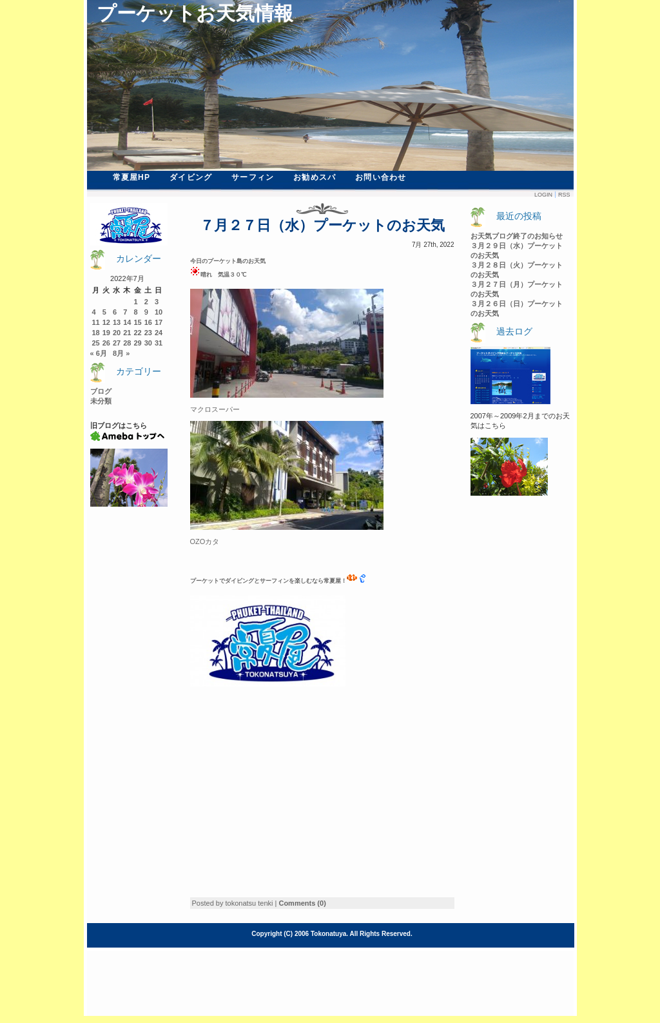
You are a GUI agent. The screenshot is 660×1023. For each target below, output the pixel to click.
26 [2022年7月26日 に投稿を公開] (106, 343)
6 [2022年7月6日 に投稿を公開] (115, 312)
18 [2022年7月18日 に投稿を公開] (96, 332)
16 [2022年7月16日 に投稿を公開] (148, 322)
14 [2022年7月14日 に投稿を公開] (127, 322)
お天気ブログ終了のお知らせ (517, 236)
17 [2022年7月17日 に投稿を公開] (158, 322)
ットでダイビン (228, 581)
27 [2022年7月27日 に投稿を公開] (117, 343)
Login (543, 194)
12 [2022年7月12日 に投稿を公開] (106, 322)
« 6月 (98, 353)
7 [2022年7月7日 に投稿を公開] (125, 312)
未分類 (101, 401)
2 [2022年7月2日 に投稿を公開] (146, 302)
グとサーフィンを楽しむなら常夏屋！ (302, 581)
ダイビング (191, 177)
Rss (564, 194)
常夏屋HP (132, 177)
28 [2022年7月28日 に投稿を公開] (127, 343)
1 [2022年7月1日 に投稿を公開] (136, 302)
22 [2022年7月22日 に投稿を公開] (138, 332)
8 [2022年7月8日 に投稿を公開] (136, 312)
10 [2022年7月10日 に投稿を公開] (158, 312)
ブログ (101, 391)
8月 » (121, 353)
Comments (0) (301, 903)
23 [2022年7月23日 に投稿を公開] (148, 332)
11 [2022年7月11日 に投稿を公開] (96, 322)
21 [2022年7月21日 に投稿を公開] (127, 332)
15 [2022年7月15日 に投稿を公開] (138, 322)
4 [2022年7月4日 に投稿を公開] (94, 312)
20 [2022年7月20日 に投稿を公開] (117, 332)
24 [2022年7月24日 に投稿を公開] (158, 332)
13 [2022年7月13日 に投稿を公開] (117, 322)
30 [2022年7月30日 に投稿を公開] (148, 343)
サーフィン (252, 177)
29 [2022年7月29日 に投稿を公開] (138, 343)
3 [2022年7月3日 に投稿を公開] (157, 302)
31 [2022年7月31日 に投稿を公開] (158, 343)
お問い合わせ (380, 177)
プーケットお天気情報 (195, 13)
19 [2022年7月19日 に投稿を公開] (106, 332)
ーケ (202, 581)
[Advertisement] (298, 800)
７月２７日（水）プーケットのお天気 (322, 225)
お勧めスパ (314, 177)
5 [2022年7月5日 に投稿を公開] (104, 312)
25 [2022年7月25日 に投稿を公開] (96, 343)
